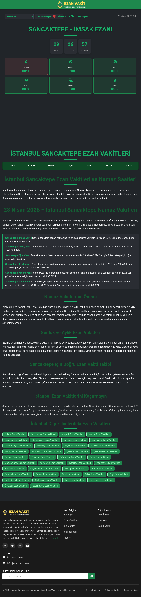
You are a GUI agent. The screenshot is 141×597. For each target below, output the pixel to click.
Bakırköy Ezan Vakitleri (75, 440)
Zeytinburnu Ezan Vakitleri (45, 486)
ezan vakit (55, 538)
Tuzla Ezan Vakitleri (74, 480)
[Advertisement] (70, 123)
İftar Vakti (103, 520)
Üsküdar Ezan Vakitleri (16, 486)
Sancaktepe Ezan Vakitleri (17, 474)
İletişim (67, 537)
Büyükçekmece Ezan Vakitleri (46, 451)
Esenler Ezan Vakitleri (15, 457)
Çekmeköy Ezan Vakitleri (105, 451)
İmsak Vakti (104, 514)
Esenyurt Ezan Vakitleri (43, 457)
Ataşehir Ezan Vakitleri (72, 434)
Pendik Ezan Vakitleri (102, 469)
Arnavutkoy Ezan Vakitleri (43, 434)
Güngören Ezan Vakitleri (52, 463)
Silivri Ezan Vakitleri (94, 474)
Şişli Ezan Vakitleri (119, 474)
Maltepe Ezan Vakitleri (75, 469)
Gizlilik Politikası (93, 590)
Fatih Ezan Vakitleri (99, 457)
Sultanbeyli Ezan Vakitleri (17, 480)
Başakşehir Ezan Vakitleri (104, 440)
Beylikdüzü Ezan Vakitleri (103, 446)
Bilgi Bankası (70, 532)
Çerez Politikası (131, 590)
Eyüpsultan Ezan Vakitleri (72, 457)
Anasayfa (68, 514)
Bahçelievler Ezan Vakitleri (45, 440)
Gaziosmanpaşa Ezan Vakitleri (20, 463)
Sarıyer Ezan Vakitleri (46, 474)
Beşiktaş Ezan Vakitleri (48, 446)
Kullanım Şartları (112, 590)
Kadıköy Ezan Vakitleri (80, 463)
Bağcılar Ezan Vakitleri (16, 440)
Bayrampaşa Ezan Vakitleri (18, 446)
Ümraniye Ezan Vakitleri (101, 480)
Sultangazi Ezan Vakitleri (47, 480)
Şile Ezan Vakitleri (71, 474)
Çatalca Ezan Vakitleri (77, 451)
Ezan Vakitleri (70, 520)
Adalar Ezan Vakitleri (15, 434)
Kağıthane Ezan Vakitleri (108, 463)
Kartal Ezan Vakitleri (15, 469)
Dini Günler (69, 526)
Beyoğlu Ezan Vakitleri (16, 451)
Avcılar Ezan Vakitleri (99, 434)
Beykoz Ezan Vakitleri (75, 446)
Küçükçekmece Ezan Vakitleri (44, 469)
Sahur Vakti (104, 526)
